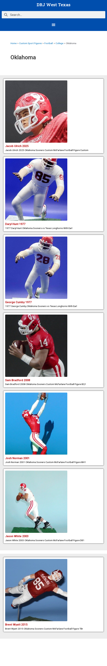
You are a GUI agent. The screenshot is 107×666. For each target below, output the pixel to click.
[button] (53, 24)
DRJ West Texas (53, 4)
